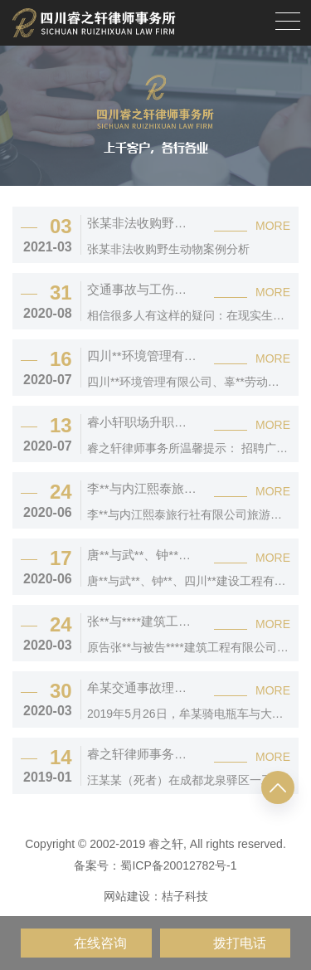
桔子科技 (185, 896)
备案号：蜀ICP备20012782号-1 (155, 865)
